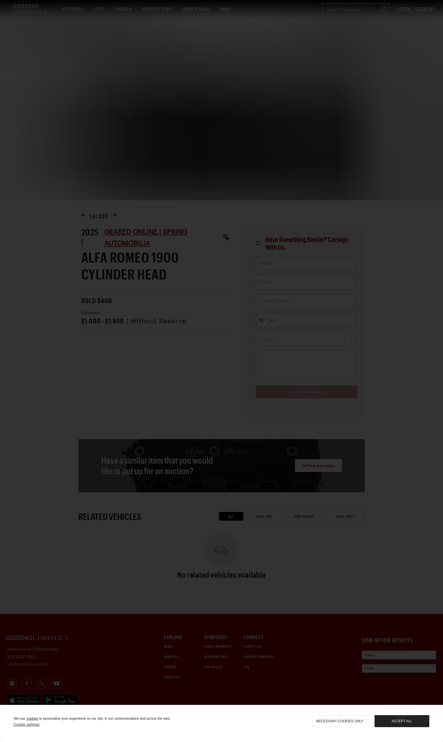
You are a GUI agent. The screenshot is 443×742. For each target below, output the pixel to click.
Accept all (402, 721)
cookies (32, 719)
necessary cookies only (340, 721)
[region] (221, 723)
